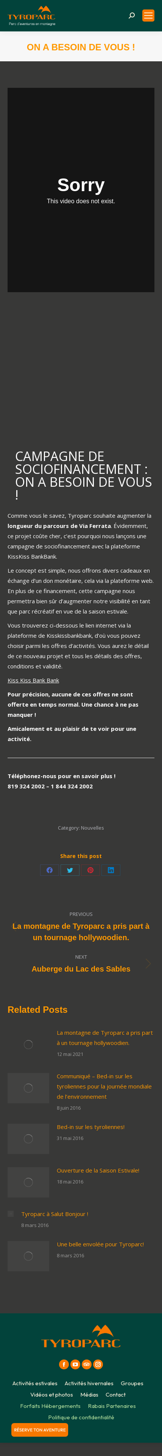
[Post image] (28, 1044)
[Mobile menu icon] (148, 15)
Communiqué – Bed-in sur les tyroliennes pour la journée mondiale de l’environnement (104, 1086)
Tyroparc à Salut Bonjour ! (54, 1214)
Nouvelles (92, 827)
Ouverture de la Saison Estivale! (98, 1170)
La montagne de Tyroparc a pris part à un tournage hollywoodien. (105, 1037)
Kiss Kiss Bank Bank (33, 680)
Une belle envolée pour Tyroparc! (100, 1244)
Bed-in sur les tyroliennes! (91, 1127)
